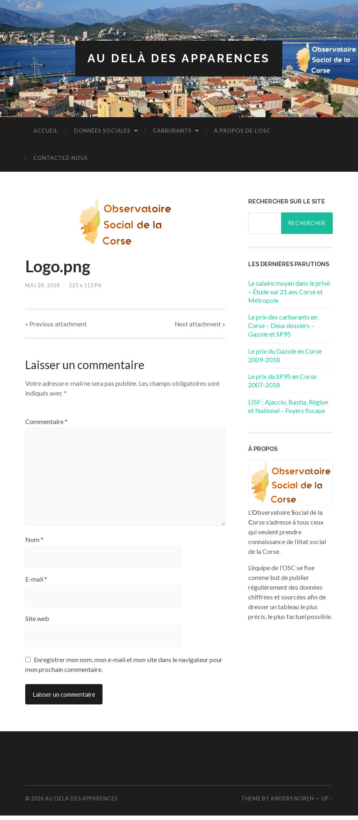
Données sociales (102, 130)
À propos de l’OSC (242, 130)
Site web (37, 623)
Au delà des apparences (179, 58)
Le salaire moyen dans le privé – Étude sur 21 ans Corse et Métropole (289, 291)
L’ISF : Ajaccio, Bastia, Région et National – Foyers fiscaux (288, 406)
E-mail (36, 583)
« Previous (56, 324)
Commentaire (46, 422)
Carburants (172, 130)
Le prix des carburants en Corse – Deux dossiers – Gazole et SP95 (282, 325)
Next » (200, 324)
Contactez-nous (60, 158)
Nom (34, 544)
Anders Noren (292, 803)
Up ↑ (327, 803)
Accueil (45, 130)
